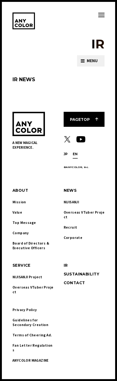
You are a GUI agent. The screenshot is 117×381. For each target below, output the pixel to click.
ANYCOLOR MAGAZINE (30, 360)
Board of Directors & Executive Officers (31, 245)
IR (66, 265)
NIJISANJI (71, 202)
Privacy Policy (24, 309)
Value (17, 212)
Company (20, 232)
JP (66, 154)
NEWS (70, 190)
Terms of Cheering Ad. (32, 335)
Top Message (24, 222)
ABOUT (20, 190)
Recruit (70, 227)
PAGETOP (80, 119)
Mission (19, 202)
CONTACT (74, 282)
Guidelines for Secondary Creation (30, 322)
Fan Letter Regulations (32, 347)
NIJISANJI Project (27, 277)
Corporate (73, 237)
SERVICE (21, 265)
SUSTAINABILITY (82, 274)
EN (75, 154)
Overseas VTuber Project (84, 214)
